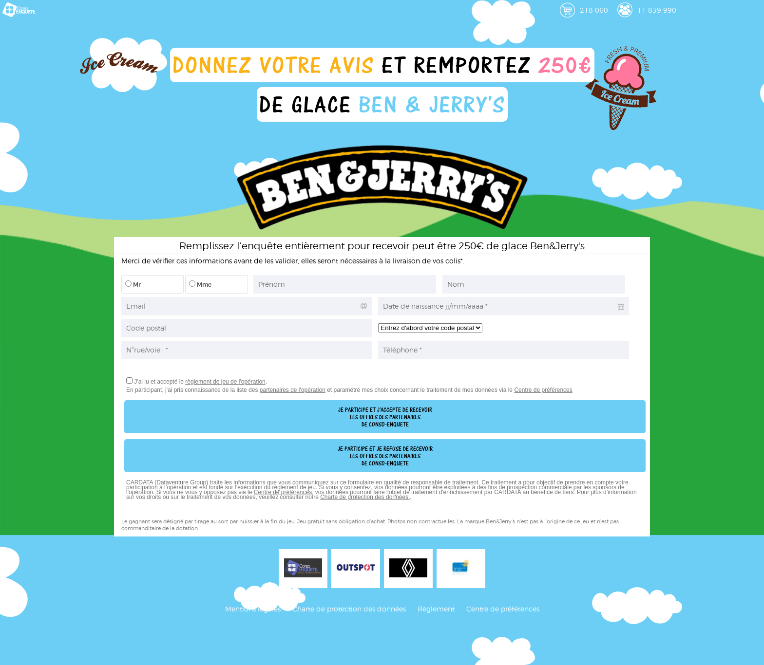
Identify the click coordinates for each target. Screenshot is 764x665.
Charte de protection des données (349, 609)
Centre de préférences (543, 390)
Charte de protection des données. (365, 497)
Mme (200, 284)
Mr (133, 284)
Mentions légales (253, 609)
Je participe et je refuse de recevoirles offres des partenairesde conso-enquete (385, 456)
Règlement (436, 609)
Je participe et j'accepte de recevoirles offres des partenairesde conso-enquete (385, 417)
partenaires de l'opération (292, 390)
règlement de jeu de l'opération (225, 381)
